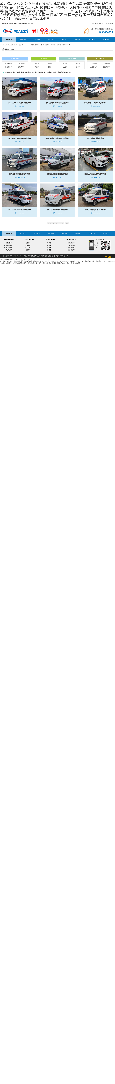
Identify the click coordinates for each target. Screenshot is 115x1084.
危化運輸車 (93, 67)
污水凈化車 (106, 63)
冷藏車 (65, 63)
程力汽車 (94, 23)
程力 (42, 45)
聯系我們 (106, 39)
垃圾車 (53, 45)
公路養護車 (106, 67)
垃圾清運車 (21, 63)
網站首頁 (9, 233)
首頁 (49, 223)
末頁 (67, 223)
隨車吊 (50, 67)
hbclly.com (21, 256)
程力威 (59, 45)
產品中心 (51, 39)
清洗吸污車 (21, 67)
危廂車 (65, 67)
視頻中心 (78, 39)
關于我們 (23, 39)
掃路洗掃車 (8, 67)
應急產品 (64, 39)
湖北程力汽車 (51, 72)
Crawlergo (72, 45)
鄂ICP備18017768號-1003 (61, 256)
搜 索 (21, 45)
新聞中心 (37, 39)
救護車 (67, 72)
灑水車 (47, 45)
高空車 (37, 67)
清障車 (50, 63)
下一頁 (61, 223)
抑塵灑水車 (8, 63)
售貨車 (78, 67)
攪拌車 (37, 63)
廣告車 (78, 63)
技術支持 (92, 39)
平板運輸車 (93, 63)
